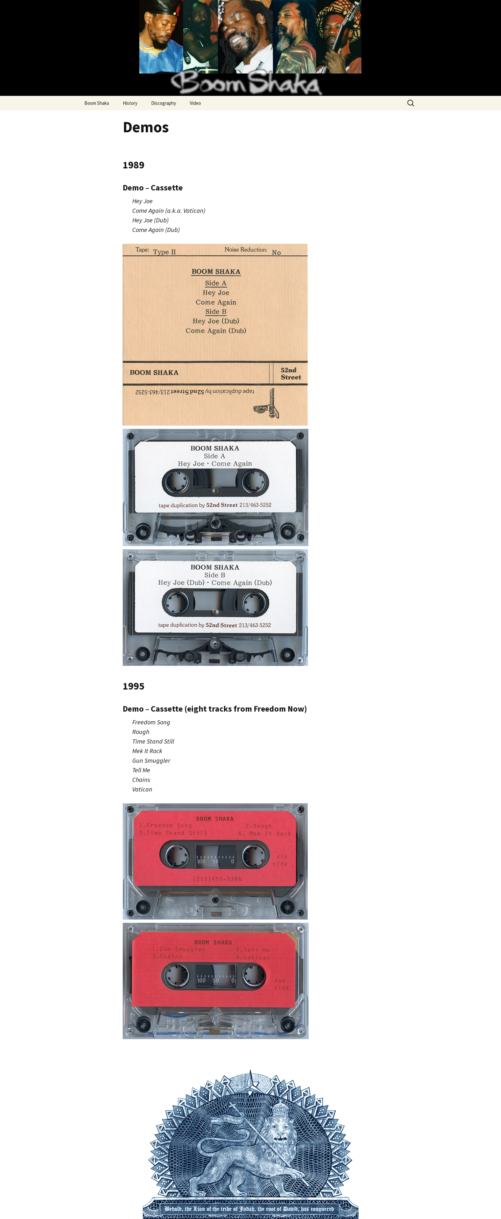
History (130, 103)
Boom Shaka (96, 103)
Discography (163, 103)
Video (195, 103)
